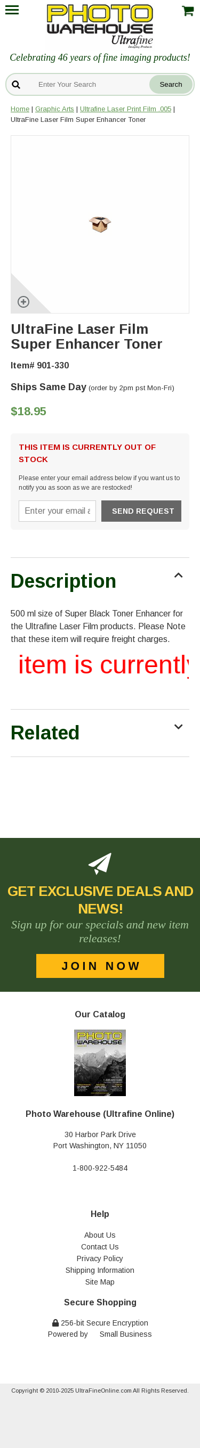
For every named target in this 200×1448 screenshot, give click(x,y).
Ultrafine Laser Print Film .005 (125, 109)
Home (20, 109)
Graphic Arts (54, 109)
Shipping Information (100, 1270)
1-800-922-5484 (100, 1168)
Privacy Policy (100, 1258)
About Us (100, 1235)
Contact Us (100, 1247)
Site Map (100, 1282)
